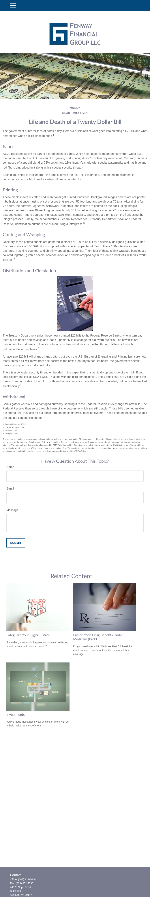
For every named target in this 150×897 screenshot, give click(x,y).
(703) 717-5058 (27, 879)
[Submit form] (15, 542)
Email (10, 488)
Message (12, 510)
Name (10, 467)
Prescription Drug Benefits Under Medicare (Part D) (98, 637)
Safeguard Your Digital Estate (28, 635)
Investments (15, 715)
